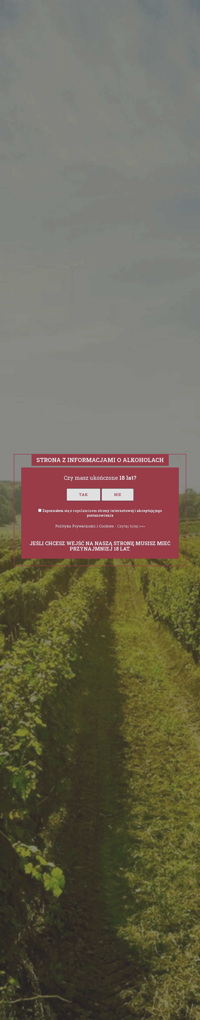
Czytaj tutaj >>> (131, 526)
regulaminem (85, 510)
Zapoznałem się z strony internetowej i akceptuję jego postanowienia (102, 513)
